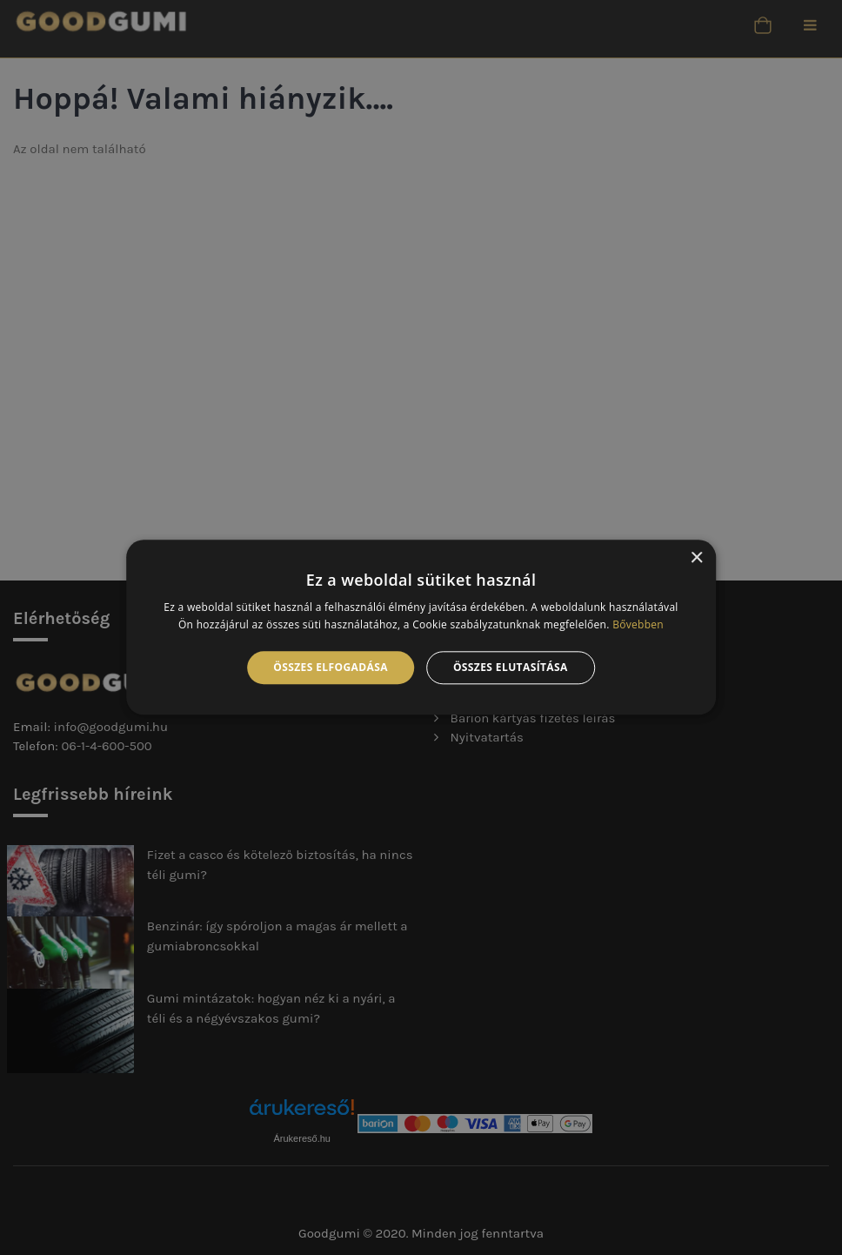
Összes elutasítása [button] (510, 667)
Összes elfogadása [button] (330, 667)
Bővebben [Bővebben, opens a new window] (638, 625)
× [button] (696, 558)
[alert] (421, 627)
